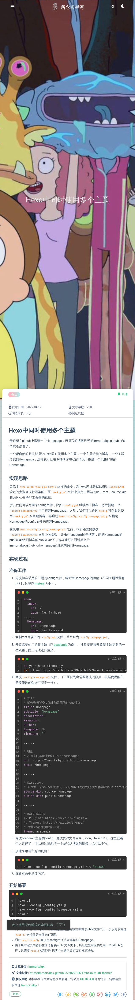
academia (60, 645)
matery (40, 583)
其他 (125, 394)
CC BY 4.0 (87, 979)
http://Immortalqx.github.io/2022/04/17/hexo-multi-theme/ (71, 973)
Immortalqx (36, 966)
